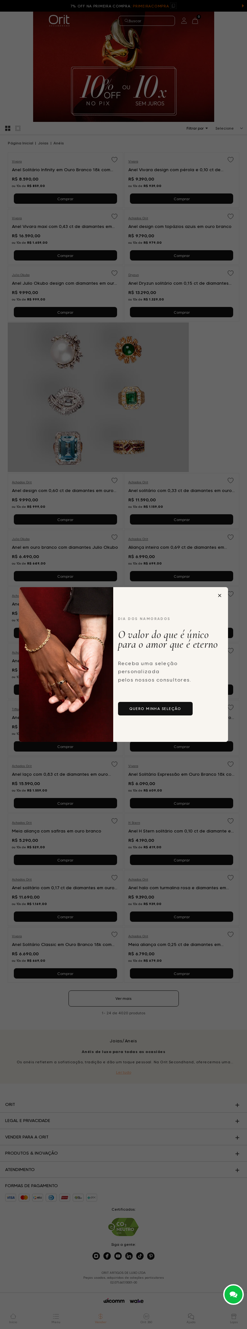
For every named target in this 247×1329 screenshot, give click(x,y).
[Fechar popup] (219, 595)
